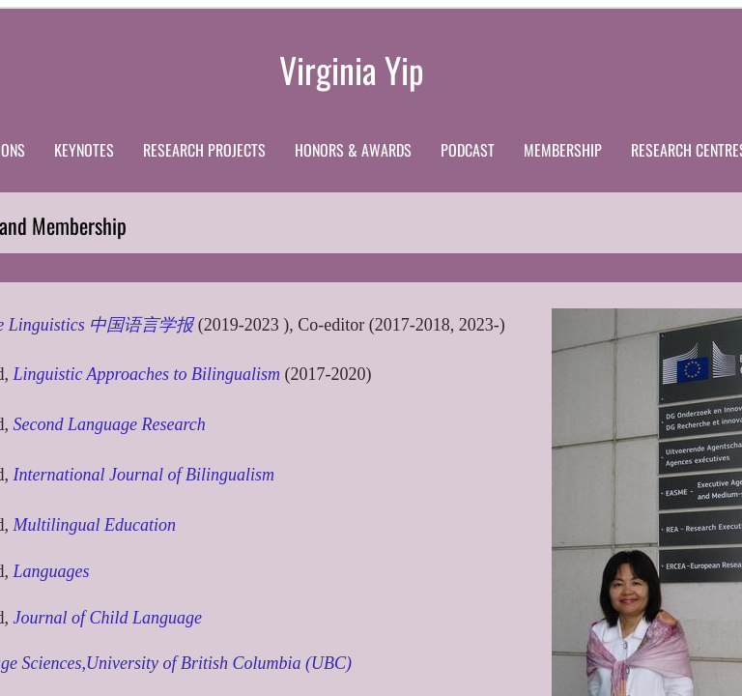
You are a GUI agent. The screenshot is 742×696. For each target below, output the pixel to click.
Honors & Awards (353, 149)
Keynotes (84, 149)
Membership (563, 149)
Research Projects (204, 149)
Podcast (468, 149)
